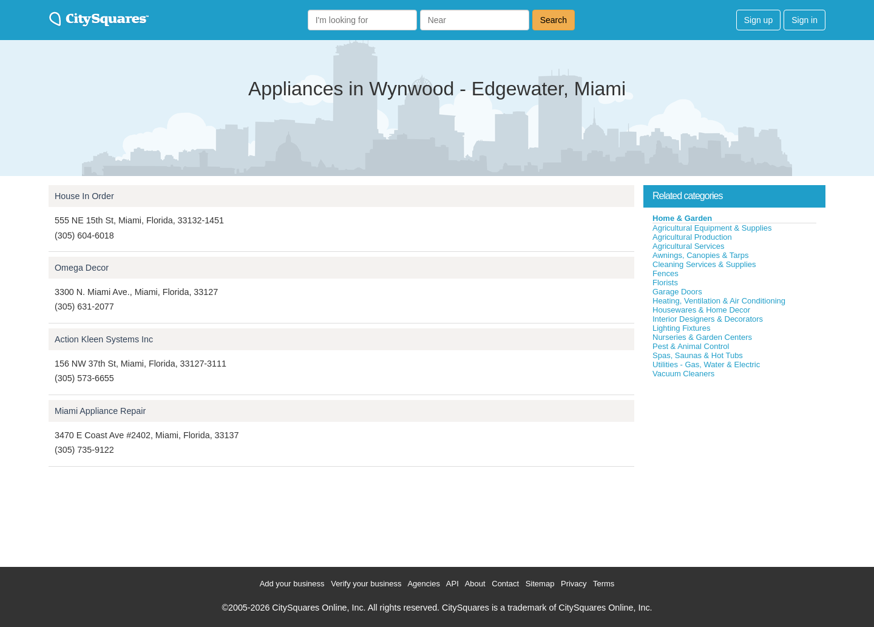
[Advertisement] (734, 470)
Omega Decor (82, 268)
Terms (603, 583)
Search (553, 20)
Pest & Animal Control (690, 346)
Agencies (423, 583)
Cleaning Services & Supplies (704, 264)
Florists (665, 282)
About (475, 583)
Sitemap (540, 583)
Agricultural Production (692, 237)
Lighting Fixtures (681, 328)
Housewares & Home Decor (701, 309)
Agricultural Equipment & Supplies (712, 227)
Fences (665, 273)
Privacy (574, 583)
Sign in (804, 20)
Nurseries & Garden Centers (702, 337)
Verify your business (366, 583)
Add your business (292, 583)
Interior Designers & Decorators (707, 319)
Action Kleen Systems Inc (104, 339)
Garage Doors (677, 291)
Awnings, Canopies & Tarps (700, 255)
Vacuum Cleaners (683, 373)
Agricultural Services (688, 246)
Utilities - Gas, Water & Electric (706, 364)
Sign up (758, 20)
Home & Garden (682, 218)
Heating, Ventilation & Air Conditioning (718, 300)
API (452, 583)
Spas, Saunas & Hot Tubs (697, 355)
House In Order (84, 196)
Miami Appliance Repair (100, 411)
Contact (505, 583)
